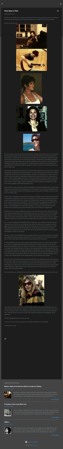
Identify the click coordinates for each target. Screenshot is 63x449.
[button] (58, 11)
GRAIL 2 (6, 422)
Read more (55, 399)
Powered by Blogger (31, 442)
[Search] (61, 4)
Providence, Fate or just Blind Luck (15, 404)
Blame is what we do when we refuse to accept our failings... (23, 386)
